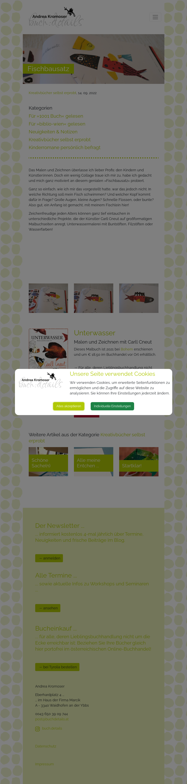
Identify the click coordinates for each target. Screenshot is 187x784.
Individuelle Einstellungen (112, 406)
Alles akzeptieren (68, 406)
